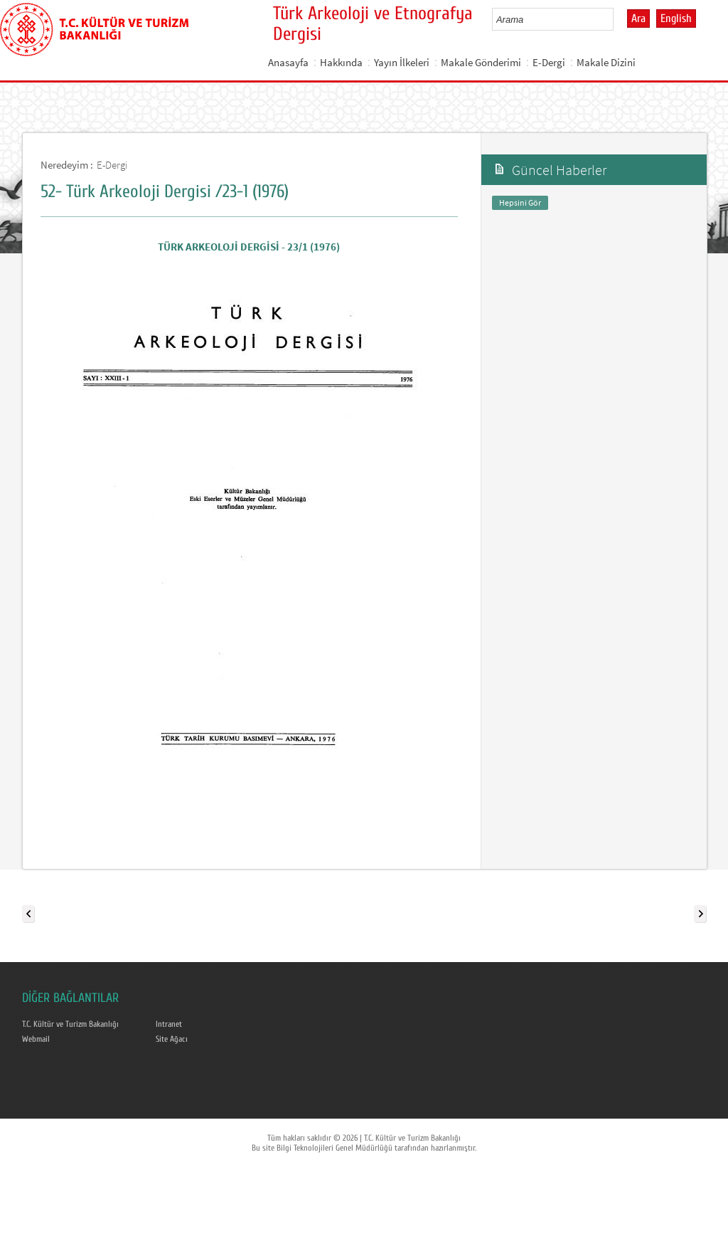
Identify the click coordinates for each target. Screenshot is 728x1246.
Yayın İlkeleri (401, 62)
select (617, 19)
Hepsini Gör (520, 202)
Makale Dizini (606, 62)
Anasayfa (288, 62)
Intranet (169, 1024)
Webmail (36, 1039)
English (676, 18)
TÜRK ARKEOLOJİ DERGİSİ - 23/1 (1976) (249, 246)
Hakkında (341, 62)
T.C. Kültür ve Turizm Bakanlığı (70, 1024)
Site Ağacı (172, 1039)
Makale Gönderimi (481, 62)
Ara (638, 18)
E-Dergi (548, 62)
